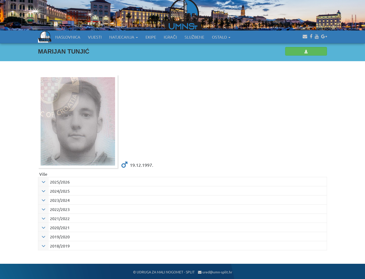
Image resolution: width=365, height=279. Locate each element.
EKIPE (150, 36)
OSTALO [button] (221, 36)
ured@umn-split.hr (215, 272)
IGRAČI (170, 36)
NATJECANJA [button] (123, 36)
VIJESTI (95, 36)
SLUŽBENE (194, 36)
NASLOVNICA (67, 36)
